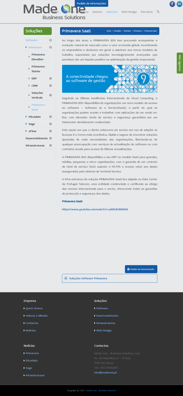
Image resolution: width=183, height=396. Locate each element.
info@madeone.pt (105, 372)
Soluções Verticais (37, 95)
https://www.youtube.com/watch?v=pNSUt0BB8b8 (95, 209)
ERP (34, 78)
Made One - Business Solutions (101, 390)
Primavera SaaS (38, 107)
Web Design (104, 330)
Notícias (31, 330)
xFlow (32, 131)
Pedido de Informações (91, 3)
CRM (35, 85)
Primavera (138, 31)
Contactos (32, 323)
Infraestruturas (35, 145)
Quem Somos (34, 308)
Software (127, 31)
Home (109, 31)
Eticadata (35, 117)
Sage (32, 124)
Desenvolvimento (37, 138)
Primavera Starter (38, 69)
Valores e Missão (37, 315)
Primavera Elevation (38, 57)
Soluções (117, 31)
